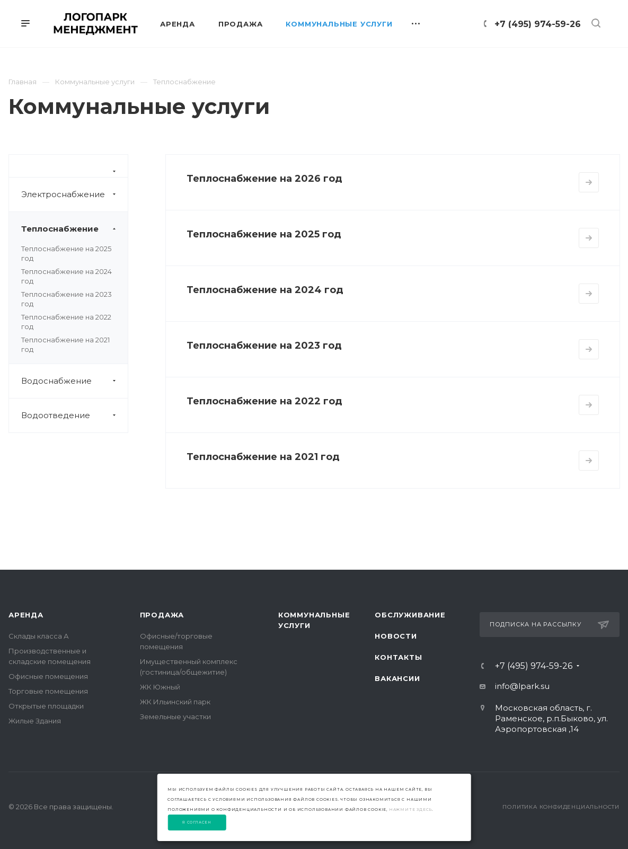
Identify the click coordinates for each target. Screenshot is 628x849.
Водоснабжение (74, 381)
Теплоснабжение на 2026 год (264, 178)
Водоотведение (74, 415)
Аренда (25, 615)
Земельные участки (175, 716)
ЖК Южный (160, 687)
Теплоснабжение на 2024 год (265, 290)
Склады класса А (38, 636)
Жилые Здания (34, 721)
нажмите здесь (410, 809)
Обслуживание (410, 615)
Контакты (398, 657)
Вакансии (397, 678)
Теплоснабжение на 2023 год (264, 345)
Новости (396, 636)
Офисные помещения (48, 676)
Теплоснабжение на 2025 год (264, 234)
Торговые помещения (48, 691)
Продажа (162, 615)
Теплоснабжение (74, 229)
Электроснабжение (74, 194)
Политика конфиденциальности (561, 806)
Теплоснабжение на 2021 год (263, 457)
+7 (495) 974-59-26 (537, 24)
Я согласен (196, 822)
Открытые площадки (46, 706)
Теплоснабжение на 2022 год (264, 401)
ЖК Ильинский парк (175, 701)
